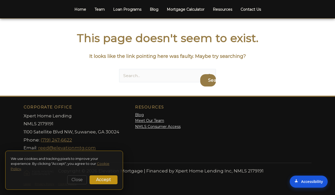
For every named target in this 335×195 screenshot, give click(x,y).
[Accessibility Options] (309, 182)
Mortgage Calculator (185, 9)
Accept (103, 179)
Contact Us (251, 9)
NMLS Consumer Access (158, 126)
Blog (154, 9)
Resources (222, 9)
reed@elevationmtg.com (67, 148)
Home (80, 9)
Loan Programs (127, 9)
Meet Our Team (149, 120)
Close (77, 179)
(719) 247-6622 (56, 140)
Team (99, 9)
